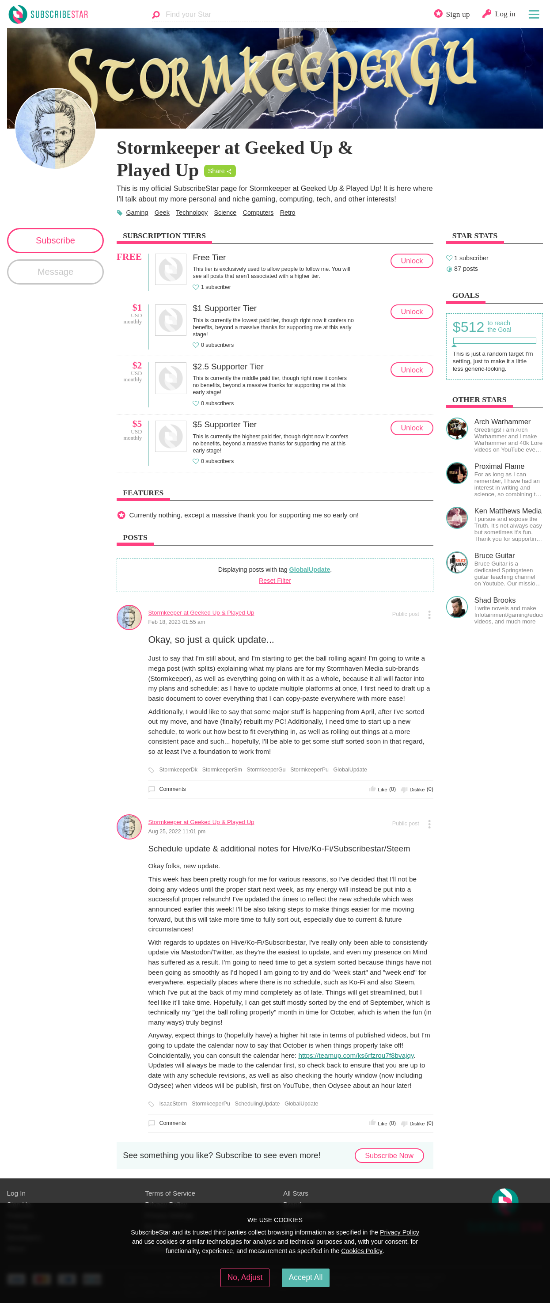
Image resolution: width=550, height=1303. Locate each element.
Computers (258, 212)
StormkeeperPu (309, 770)
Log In (16, 1193)
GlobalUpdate (309, 569)
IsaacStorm (173, 1104)
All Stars (295, 1193)
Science (225, 212)
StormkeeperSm (222, 770)
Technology (192, 212)
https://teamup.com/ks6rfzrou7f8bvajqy (355, 1055)
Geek (162, 212)
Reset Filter (275, 580)
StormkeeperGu (266, 770)
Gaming (137, 212)
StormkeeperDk (178, 770)
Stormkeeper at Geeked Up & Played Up (201, 612)
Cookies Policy (362, 1250)
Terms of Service (170, 1193)
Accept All (306, 1277)
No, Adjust (245, 1277)
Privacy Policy (399, 1232)
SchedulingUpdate (257, 1104)
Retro (288, 212)
